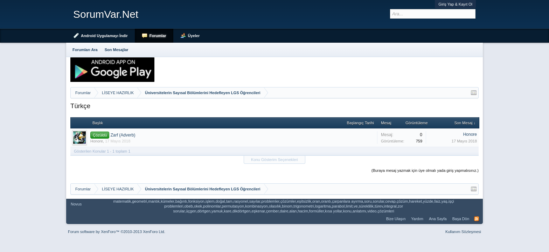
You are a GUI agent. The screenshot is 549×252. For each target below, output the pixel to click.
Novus (76, 204)
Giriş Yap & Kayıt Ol (455, 4)
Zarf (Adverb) (123, 135)
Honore (96, 141)
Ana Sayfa (438, 219)
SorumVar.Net (105, 14)
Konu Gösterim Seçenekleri (274, 160)
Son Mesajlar (116, 50)
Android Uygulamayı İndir (104, 36)
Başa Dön (460, 219)
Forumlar (158, 36)
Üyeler (194, 36)
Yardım (417, 219)
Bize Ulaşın (396, 219)
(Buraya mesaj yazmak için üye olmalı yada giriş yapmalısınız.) (425, 170)
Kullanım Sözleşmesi (463, 232)
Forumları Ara (85, 50)
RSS (476, 219)
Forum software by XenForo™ (116, 232)
